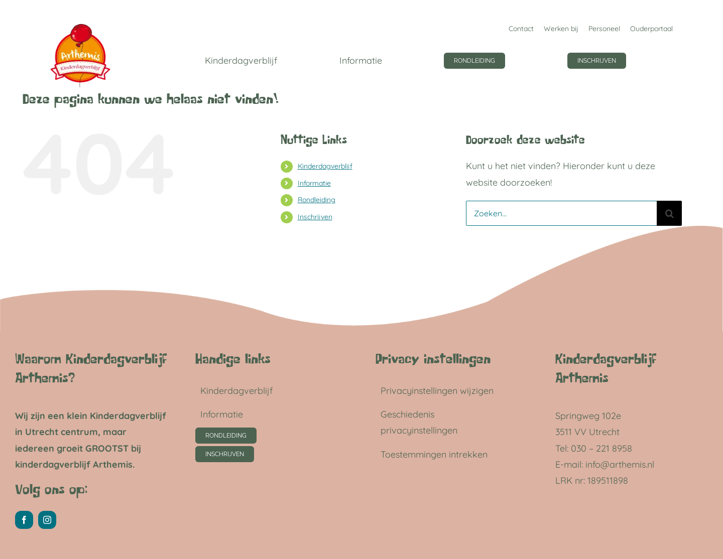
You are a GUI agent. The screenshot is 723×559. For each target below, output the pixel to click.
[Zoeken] (669, 213)
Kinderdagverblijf (325, 166)
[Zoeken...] (561, 213)
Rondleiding (316, 199)
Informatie (314, 183)
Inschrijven (315, 216)
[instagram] (47, 520)
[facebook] (24, 520)
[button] (444, 390)
